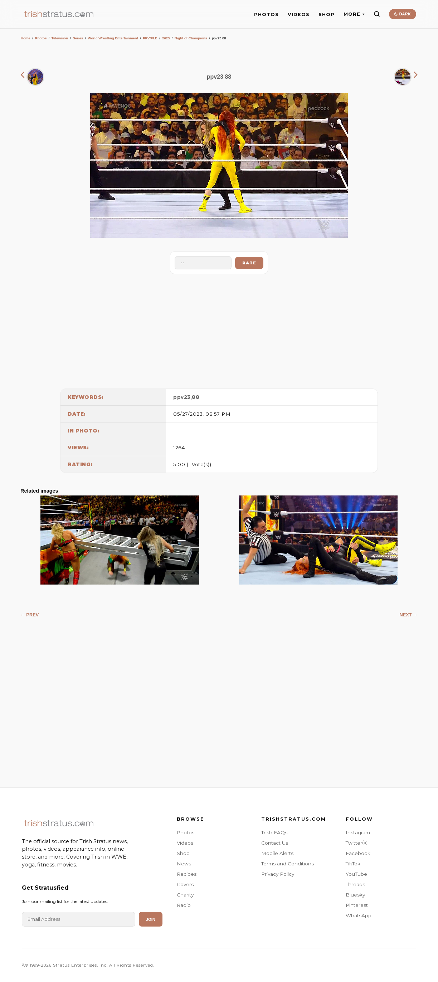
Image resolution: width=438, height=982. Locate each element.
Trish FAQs (274, 832)
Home (25, 38)
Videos (185, 843)
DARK (402, 14)
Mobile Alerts (277, 853)
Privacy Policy (277, 874)
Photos (41, 38)
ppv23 (182, 397)
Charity (185, 895)
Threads (355, 884)
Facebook (358, 853)
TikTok (353, 863)
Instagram (358, 832)
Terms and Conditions (287, 863)
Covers (185, 884)
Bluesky (355, 895)
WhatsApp (358, 915)
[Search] (377, 14)
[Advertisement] (219, 329)
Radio (184, 905)
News (184, 863)
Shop (183, 853)
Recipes (186, 874)
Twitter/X (356, 843)
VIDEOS (299, 14)
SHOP (326, 14)
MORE (354, 14)
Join (150, 919)
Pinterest (357, 905)
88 (195, 397)
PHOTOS (266, 14)
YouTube (356, 874)
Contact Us (274, 843)
